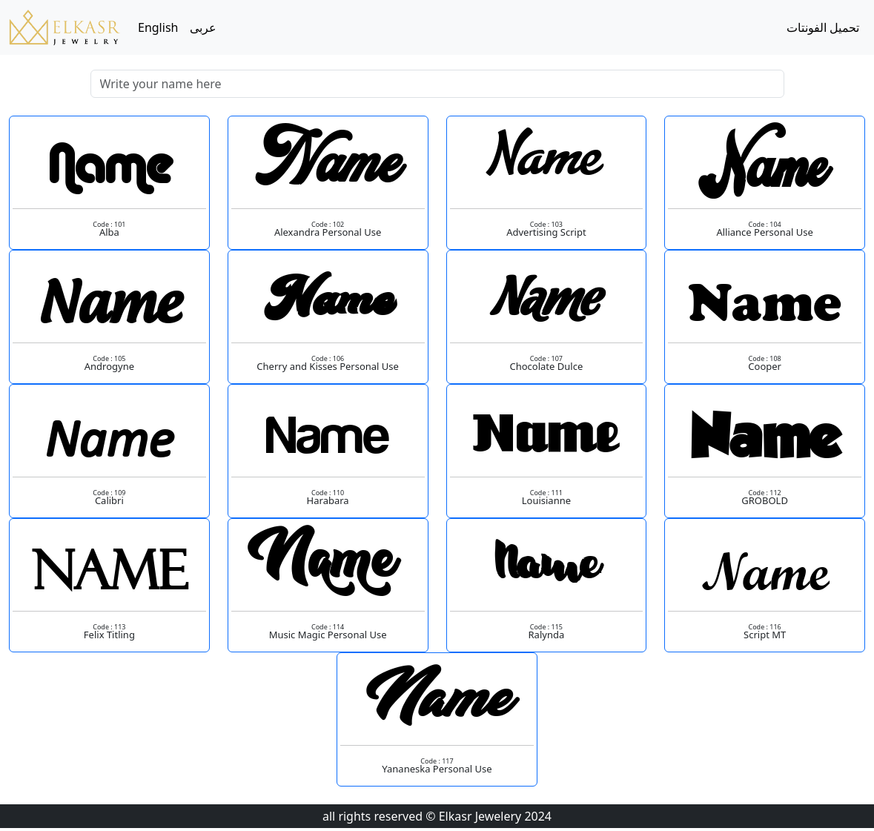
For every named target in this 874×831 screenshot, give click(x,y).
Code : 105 (109, 358)
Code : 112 (764, 492)
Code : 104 (764, 224)
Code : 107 (546, 358)
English (158, 27)
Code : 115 (546, 626)
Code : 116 (764, 626)
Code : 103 (546, 224)
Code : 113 (109, 626)
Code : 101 (109, 224)
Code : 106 (327, 358)
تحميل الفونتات (823, 27)
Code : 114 (327, 626)
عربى (203, 27)
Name (109, 168)
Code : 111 (546, 492)
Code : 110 (327, 492)
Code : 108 (764, 358)
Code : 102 (327, 224)
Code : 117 (436, 761)
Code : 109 (109, 492)
